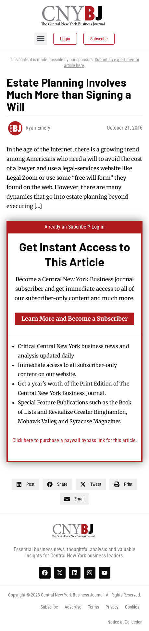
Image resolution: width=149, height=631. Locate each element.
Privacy (112, 607)
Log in (98, 227)
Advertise (73, 607)
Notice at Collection (125, 621)
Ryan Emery (38, 128)
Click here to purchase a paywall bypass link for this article (74, 440)
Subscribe (49, 607)
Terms (93, 607)
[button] (40, 39)
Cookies (132, 607)
